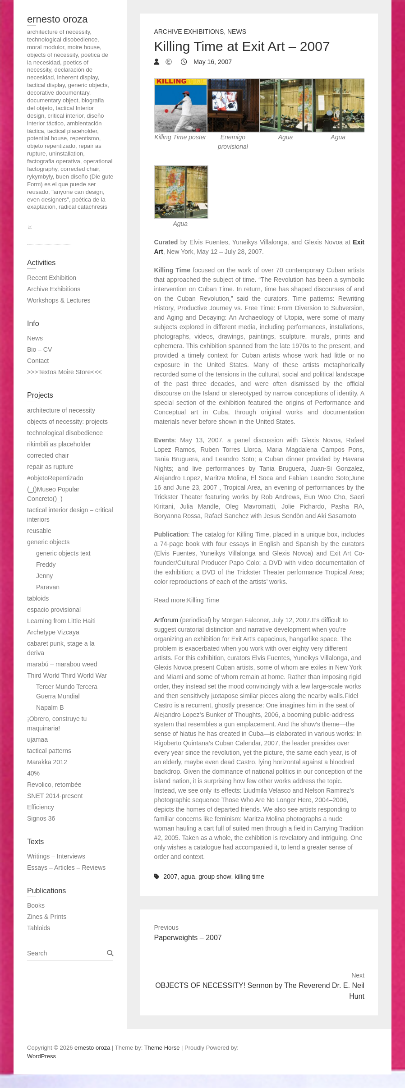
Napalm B (50, 707)
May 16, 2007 (212, 61)
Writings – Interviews (56, 856)
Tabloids (38, 928)
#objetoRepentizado (55, 478)
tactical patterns (49, 750)
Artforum (166, 620)
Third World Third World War (67, 675)
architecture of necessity (61, 410)
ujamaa (37, 739)
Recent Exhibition (51, 277)
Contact (38, 360)
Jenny (44, 575)
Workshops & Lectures (59, 300)
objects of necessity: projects (67, 421)
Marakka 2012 (47, 762)
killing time (249, 876)
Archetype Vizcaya (53, 632)
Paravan (48, 587)
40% (33, 773)
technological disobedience (65, 432)
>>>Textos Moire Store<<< (64, 372)
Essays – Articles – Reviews (66, 867)
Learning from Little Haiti (61, 620)
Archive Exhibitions (189, 31)
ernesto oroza (57, 19)
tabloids (38, 598)
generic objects (48, 542)
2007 (170, 876)
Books (36, 905)
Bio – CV (39, 349)
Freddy (46, 564)
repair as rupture (50, 466)
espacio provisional (54, 609)
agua (188, 876)
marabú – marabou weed (62, 664)
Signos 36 (41, 818)
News (236, 31)
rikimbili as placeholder (59, 444)
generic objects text (63, 553)
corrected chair (48, 455)
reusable (39, 530)
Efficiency (40, 807)
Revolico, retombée (54, 784)
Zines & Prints (46, 916)
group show (214, 876)
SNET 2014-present (55, 795)
